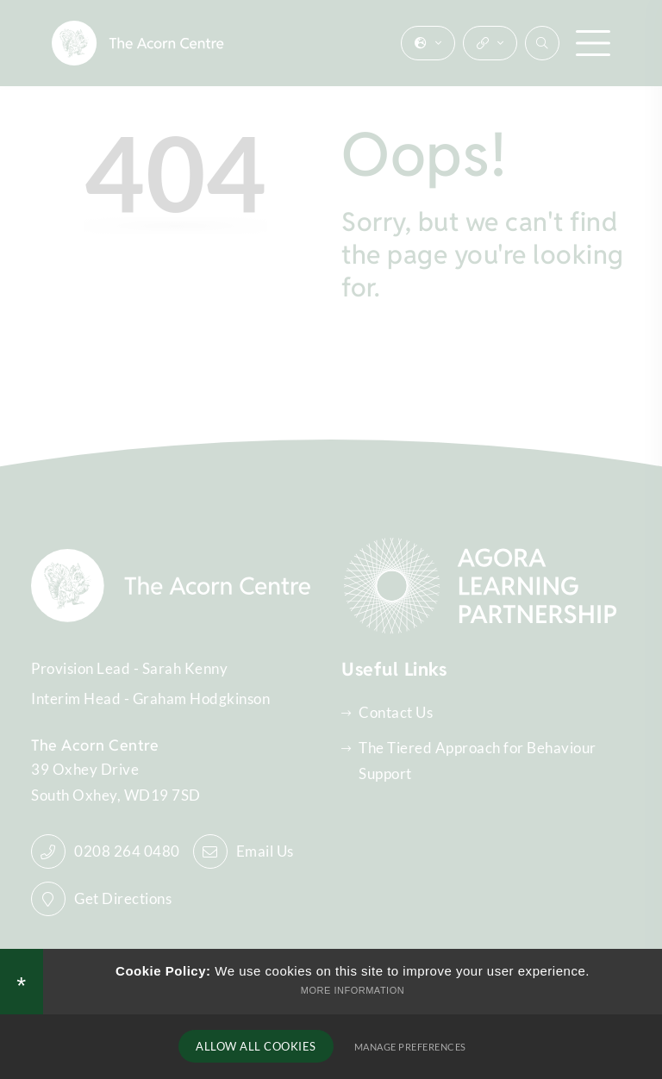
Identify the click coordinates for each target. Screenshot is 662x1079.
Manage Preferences (410, 1046)
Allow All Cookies (256, 1046)
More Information (352, 990)
